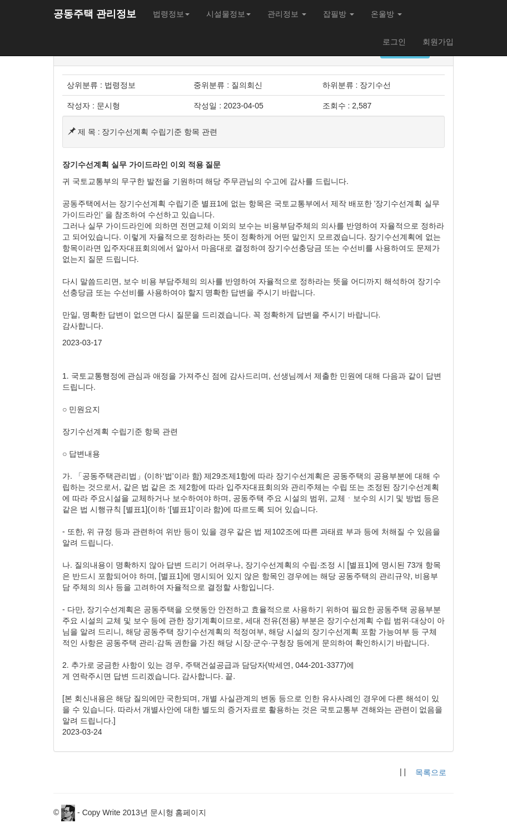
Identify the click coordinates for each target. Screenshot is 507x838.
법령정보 (171, 13)
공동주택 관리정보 (94, 13)
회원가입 (438, 41)
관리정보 (286, 13)
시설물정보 (228, 13)
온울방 (386, 13)
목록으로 (430, 772)
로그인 (394, 41)
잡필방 (338, 13)
